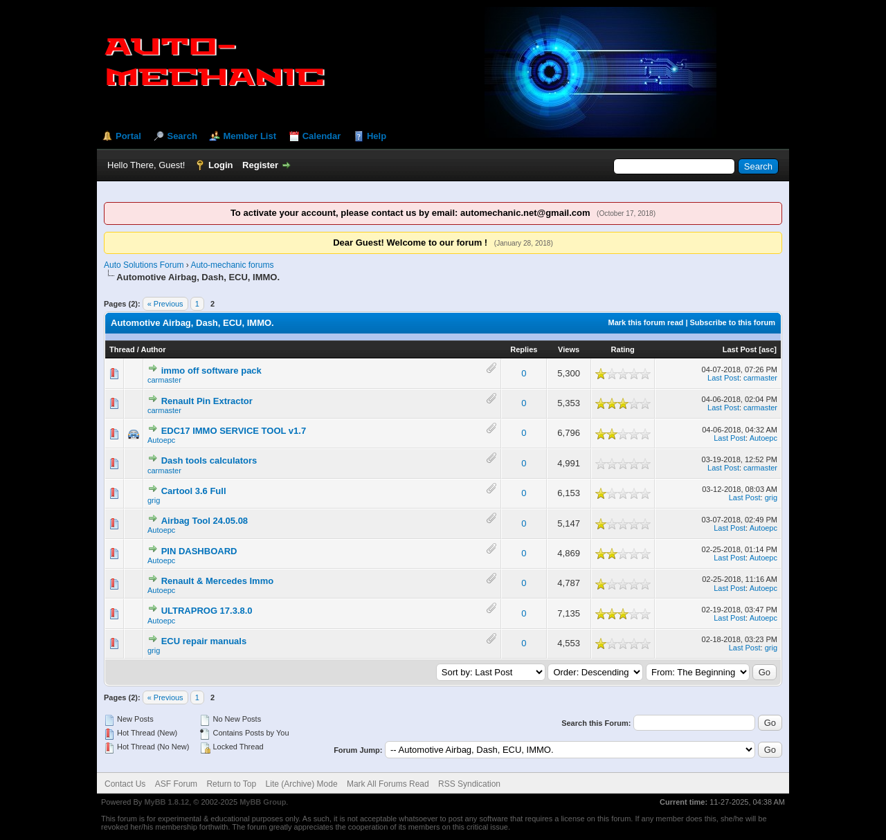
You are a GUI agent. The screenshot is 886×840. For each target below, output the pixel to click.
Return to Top (231, 784)
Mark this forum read (646, 322)
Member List (249, 136)
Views (568, 349)
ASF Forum (176, 784)
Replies (523, 349)
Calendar (321, 136)
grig (153, 500)
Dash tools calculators (209, 460)
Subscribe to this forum (732, 322)
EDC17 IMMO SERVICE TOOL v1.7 (234, 431)
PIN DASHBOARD (199, 551)
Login (220, 165)
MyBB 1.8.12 (166, 802)
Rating (623, 349)
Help (376, 136)
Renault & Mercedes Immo (217, 581)
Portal (128, 136)
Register (260, 165)
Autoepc (161, 440)
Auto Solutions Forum (143, 265)
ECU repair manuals (204, 641)
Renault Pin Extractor (207, 401)
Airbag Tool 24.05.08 (204, 520)
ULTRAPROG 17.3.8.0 (207, 610)
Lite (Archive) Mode (302, 784)
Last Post (740, 349)
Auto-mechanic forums (231, 265)
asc (767, 349)
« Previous (165, 304)
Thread (122, 349)
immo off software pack (211, 370)
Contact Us (125, 784)
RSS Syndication (469, 784)
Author (153, 349)
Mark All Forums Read (388, 784)
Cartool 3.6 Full (193, 491)
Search (182, 136)
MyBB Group (262, 802)
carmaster (164, 380)
